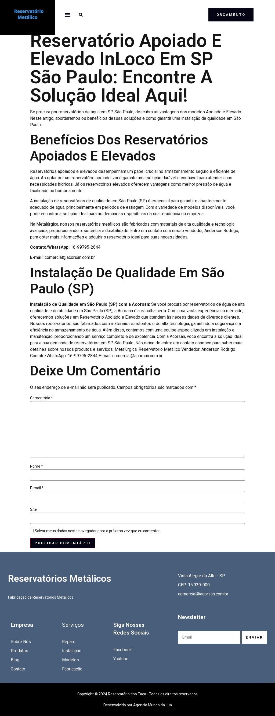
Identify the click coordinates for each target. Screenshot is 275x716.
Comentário (41, 398)
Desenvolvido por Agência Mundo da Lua (137, 705)
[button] (67, 14)
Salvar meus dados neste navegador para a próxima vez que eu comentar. (97, 531)
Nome (36, 466)
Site (33, 509)
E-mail (37, 488)
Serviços (73, 625)
